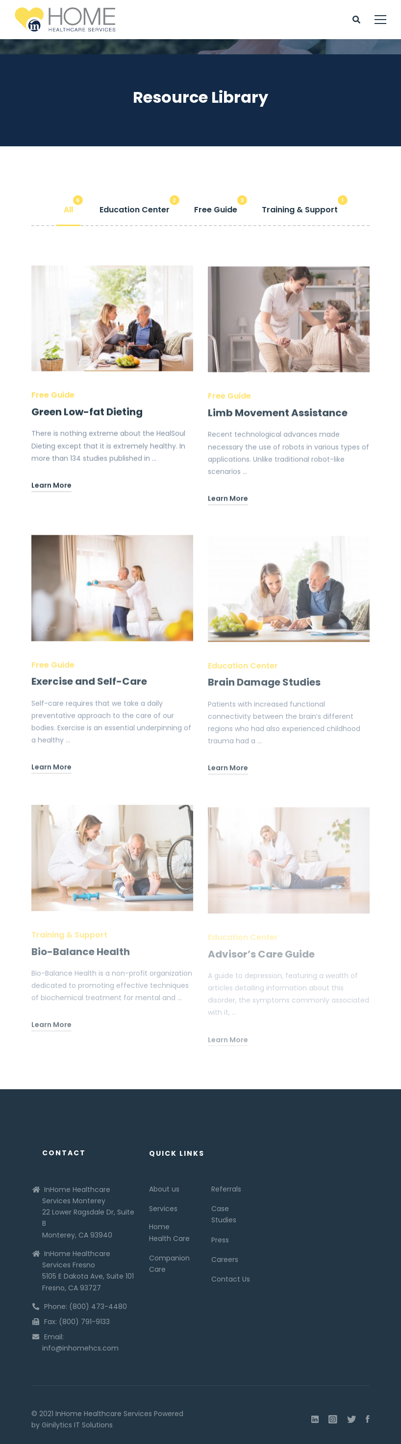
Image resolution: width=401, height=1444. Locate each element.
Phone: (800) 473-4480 (85, 1306)
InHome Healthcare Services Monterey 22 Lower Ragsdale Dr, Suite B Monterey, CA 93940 (88, 1212)
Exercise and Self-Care (89, 687)
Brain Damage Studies (264, 689)
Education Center (243, 672)
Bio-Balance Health (80, 958)
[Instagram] (333, 1419)
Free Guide (53, 397)
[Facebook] (368, 1419)
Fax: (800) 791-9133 (77, 1322)
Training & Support (69, 941)
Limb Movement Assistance (278, 418)
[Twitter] (351, 1419)
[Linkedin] (315, 1419)
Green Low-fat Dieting (87, 414)
